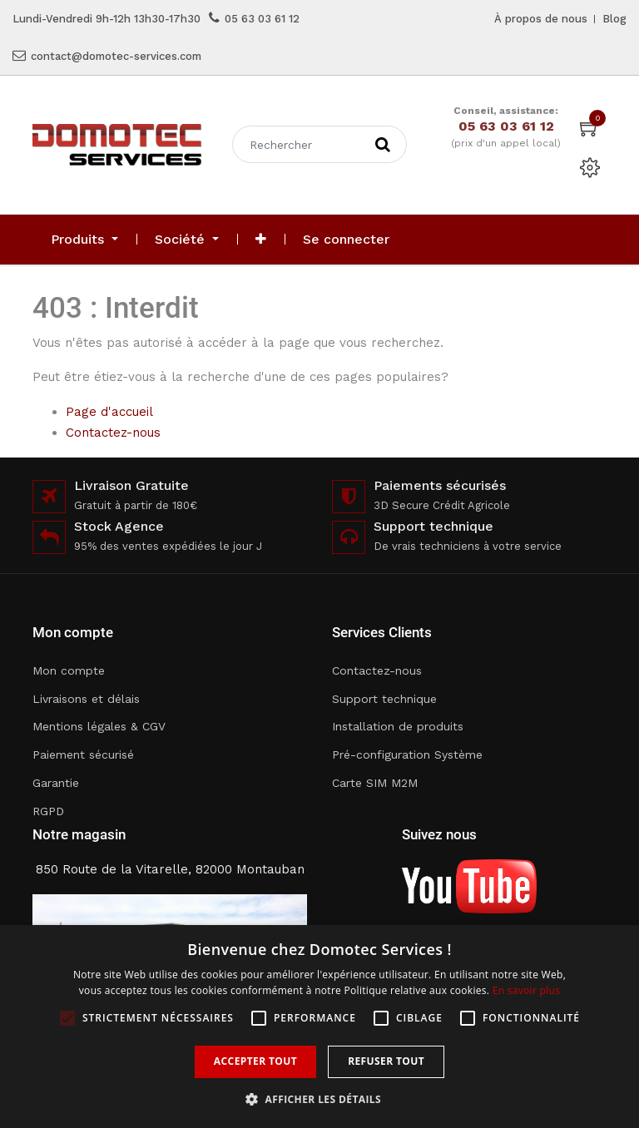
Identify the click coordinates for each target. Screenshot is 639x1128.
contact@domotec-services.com (116, 56)
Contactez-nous (113, 432)
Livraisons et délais (86, 698)
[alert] (319, 1026)
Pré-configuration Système (407, 754)
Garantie (55, 782)
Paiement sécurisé (83, 754)
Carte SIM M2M (375, 782)
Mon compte (68, 670)
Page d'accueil (109, 411)
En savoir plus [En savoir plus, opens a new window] (526, 990)
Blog (614, 18)
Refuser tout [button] (386, 1061)
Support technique (384, 698)
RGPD (48, 811)
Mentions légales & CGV (99, 726)
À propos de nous (540, 18)
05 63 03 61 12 (262, 18)
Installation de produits (397, 726)
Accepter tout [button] (255, 1061)
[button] (261, 240)
